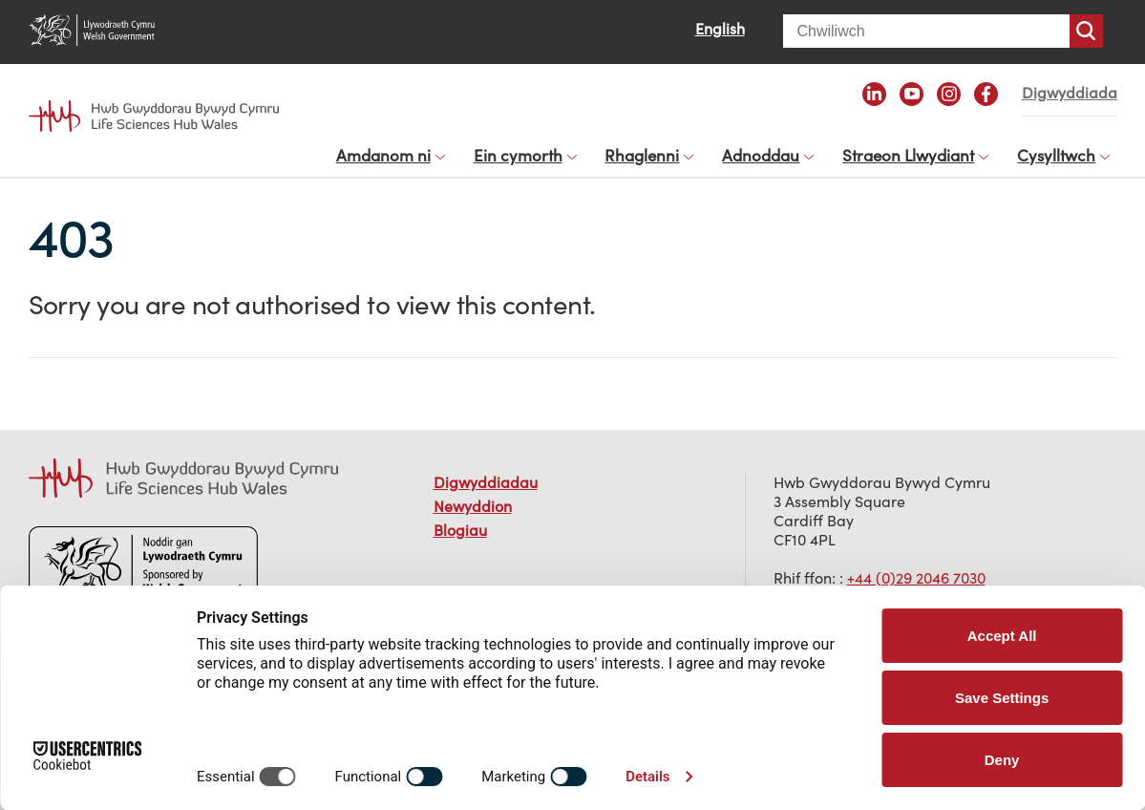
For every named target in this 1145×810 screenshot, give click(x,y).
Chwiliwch (1086, 31)
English (720, 28)
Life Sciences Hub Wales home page (154, 116)
